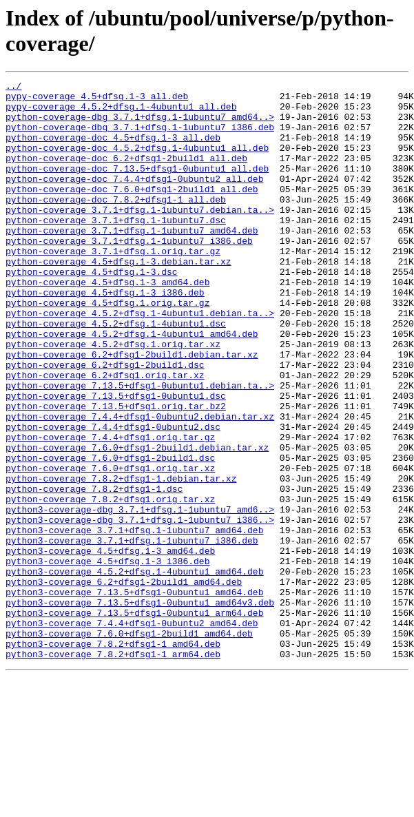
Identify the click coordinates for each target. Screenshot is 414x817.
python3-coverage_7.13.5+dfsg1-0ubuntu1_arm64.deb (134, 720)
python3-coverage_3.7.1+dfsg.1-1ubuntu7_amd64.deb (134, 620)
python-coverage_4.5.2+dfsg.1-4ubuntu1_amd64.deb (132, 385)
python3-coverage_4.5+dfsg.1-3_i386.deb (107, 658)
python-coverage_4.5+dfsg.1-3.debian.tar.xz (118, 298)
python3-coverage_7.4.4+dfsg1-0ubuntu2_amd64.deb (132, 732)
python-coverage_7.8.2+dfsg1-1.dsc (94, 571)
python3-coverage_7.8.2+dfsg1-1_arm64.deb (113, 769)
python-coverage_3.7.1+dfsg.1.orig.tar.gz (113, 286)
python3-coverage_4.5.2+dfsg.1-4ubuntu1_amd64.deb (134, 670)
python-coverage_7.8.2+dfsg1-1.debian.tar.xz (121, 558)
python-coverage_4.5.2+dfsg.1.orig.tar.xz (113, 397)
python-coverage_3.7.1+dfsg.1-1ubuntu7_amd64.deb (132, 261)
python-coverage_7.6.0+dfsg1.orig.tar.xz (110, 546)
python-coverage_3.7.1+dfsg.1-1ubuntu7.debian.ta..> (140, 236)
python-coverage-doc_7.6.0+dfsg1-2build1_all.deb (132, 211)
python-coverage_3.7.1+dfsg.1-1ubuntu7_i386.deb (129, 273)
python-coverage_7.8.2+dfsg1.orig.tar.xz (110, 583)
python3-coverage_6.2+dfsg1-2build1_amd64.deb (124, 682)
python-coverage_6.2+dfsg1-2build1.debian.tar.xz (132, 410)
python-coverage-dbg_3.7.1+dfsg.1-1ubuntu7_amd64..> (140, 124)
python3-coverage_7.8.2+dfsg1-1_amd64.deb (113, 757)
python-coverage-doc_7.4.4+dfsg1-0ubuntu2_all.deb (134, 199)
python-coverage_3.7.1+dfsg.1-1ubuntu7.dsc (116, 248)
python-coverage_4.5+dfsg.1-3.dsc (92, 310)
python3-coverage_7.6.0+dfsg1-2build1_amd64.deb (129, 744)
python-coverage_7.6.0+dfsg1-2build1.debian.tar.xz (137, 521)
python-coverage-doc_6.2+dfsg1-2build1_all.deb (126, 174)
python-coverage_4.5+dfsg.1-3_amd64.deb (107, 323)
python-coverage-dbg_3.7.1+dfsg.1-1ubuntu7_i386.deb (140, 137)
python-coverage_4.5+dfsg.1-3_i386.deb (105, 335)
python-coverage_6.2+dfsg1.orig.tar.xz (105, 434)
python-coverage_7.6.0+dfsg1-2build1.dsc (110, 534)
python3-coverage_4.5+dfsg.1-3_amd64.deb (110, 645)
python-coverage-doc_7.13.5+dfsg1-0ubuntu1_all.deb (137, 186)
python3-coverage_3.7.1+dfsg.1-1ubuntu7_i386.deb (132, 633)
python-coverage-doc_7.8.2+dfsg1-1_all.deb (116, 224)
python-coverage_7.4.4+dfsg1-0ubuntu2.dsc (113, 496)
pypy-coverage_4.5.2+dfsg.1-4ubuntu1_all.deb (121, 112)
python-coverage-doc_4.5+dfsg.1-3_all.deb (113, 149)
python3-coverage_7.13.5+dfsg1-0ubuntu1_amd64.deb (134, 695)
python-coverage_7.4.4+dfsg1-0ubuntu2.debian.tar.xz (140, 484)
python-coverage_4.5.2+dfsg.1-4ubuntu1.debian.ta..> (140, 360)
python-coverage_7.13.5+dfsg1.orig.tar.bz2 (116, 472)
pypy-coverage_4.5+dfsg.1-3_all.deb (97, 100)
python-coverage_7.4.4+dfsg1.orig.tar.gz (110, 509)
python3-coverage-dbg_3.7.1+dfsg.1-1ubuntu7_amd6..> (140, 596)
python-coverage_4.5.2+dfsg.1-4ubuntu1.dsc (116, 372)
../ (13, 87)
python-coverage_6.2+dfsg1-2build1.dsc (105, 422)
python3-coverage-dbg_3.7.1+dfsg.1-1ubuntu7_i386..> (140, 608)
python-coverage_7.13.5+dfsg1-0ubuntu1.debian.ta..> (140, 447)
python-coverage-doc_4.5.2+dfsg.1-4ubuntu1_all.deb (137, 162)
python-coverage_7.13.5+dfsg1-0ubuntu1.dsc (116, 459)
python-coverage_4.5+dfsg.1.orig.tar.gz (107, 348)
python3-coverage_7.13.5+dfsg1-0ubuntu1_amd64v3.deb (140, 707)
